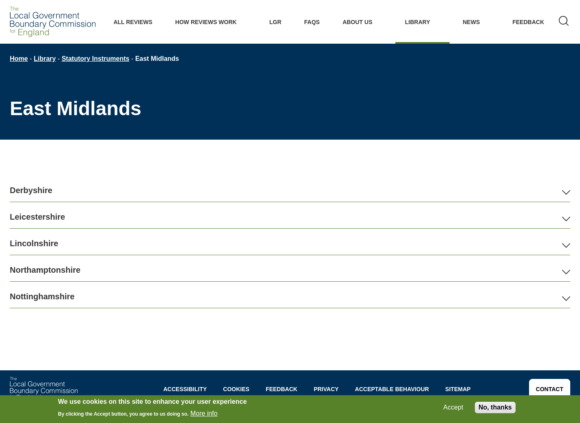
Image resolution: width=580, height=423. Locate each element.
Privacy (326, 389)
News (471, 22)
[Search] (563, 22)
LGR (275, 22)
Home (19, 58)
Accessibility (185, 389)
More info (204, 413)
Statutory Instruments (95, 58)
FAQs (312, 22)
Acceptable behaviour (392, 389)
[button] (290, 190)
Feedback (528, 22)
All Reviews (132, 22)
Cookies (236, 389)
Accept (453, 407)
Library (417, 22)
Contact (549, 389)
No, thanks (495, 407)
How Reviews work (206, 22)
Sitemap (457, 389)
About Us (357, 22)
